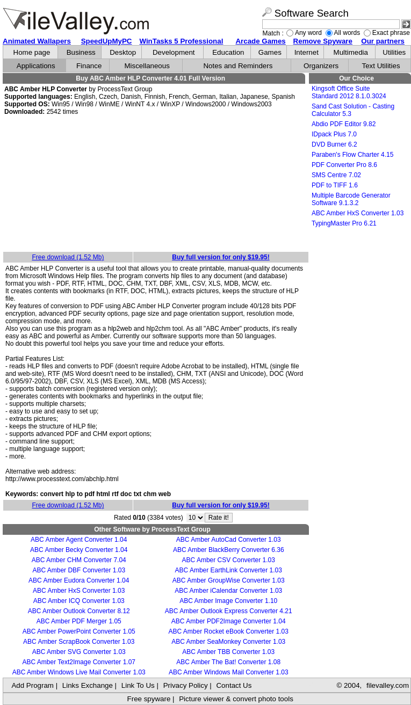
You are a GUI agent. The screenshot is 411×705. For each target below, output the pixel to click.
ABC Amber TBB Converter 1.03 (228, 652)
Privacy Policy (185, 685)
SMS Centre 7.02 (336, 175)
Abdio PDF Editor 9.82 (344, 124)
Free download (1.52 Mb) (68, 257)
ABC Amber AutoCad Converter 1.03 (228, 539)
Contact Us (233, 685)
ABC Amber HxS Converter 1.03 (79, 590)
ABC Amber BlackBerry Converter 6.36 (228, 550)
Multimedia (351, 52)
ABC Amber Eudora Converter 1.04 (78, 580)
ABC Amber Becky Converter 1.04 (78, 550)
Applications (36, 66)
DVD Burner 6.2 (334, 144)
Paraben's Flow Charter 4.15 (352, 154)
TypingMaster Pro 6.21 (344, 223)
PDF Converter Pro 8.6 (344, 165)
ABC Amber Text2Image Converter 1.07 (78, 662)
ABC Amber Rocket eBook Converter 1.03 (229, 631)
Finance (89, 66)
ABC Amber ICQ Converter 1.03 (79, 601)
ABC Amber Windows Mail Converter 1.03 (229, 672)
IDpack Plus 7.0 (334, 134)
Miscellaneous (146, 66)
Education (228, 52)
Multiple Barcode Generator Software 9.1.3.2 (351, 199)
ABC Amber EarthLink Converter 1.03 (228, 570)
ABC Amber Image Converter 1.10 (228, 601)
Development (174, 52)
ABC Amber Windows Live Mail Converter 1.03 (79, 672)
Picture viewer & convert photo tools (236, 699)
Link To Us (138, 685)
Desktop (123, 52)
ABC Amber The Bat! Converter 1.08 (228, 662)
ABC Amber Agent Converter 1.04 (79, 539)
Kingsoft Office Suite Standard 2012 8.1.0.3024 (349, 92)
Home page (32, 52)
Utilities (394, 52)
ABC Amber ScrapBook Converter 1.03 (78, 641)
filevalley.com (387, 685)
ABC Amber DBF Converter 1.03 (78, 570)
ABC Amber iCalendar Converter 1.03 (228, 590)
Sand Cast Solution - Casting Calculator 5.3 (353, 110)
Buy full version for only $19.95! (220, 257)
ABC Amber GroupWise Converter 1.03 (228, 580)
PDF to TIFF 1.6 (335, 185)
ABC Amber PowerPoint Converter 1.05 (79, 631)
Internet (306, 52)
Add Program (32, 685)
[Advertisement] (156, 184)
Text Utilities (381, 66)
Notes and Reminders (237, 66)
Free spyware (149, 699)
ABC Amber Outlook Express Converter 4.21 (228, 611)
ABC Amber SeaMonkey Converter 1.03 (228, 641)
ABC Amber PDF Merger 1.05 (79, 621)
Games (270, 52)
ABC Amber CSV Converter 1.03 (228, 560)
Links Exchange (87, 685)
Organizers (321, 66)
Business (81, 52)
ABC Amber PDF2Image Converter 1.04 (228, 621)
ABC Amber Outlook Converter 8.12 (79, 611)
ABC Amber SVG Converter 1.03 (79, 652)
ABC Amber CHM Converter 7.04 (79, 560)
